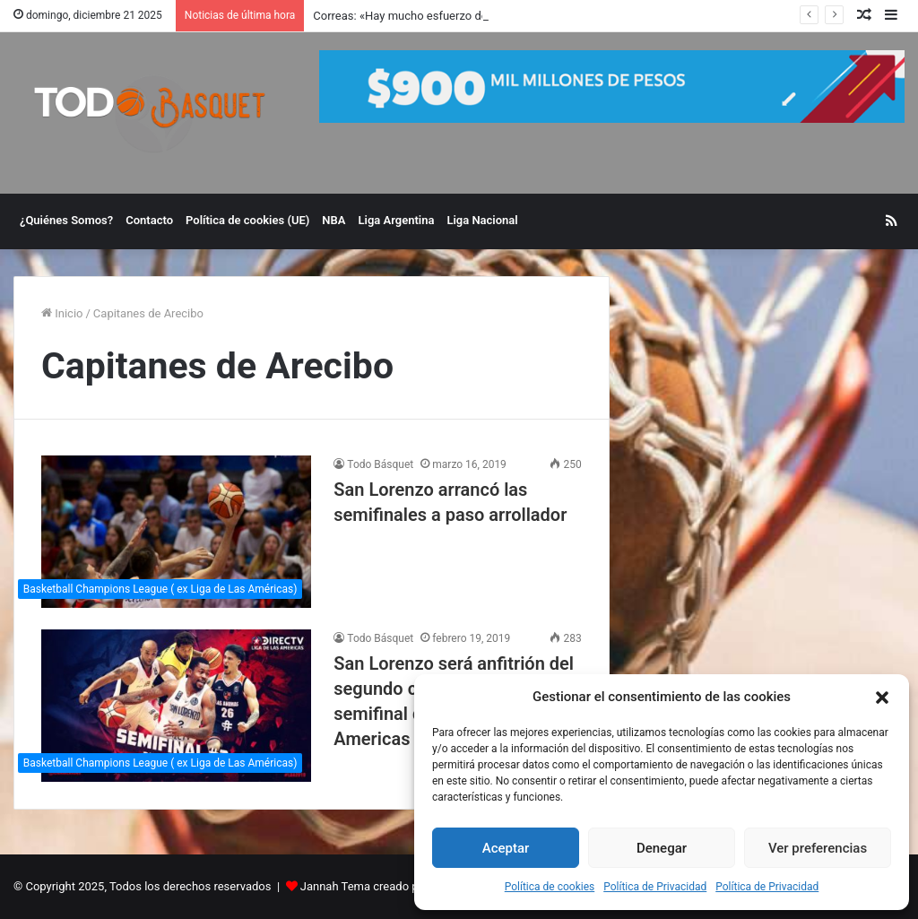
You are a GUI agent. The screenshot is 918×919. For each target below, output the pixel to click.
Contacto (149, 220)
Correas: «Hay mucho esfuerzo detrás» (413, 15)
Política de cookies (550, 886)
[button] (882, 698)
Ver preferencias (817, 848)
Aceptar (506, 848)
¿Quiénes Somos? (66, 220)
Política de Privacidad (654, 886)
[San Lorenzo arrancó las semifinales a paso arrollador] (176, 531)
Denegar (662, 848)
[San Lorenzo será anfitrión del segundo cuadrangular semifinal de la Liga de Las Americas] (176, 705)
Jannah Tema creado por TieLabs (386, 886)
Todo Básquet (380, 464)
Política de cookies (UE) (247, 220)
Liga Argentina (397, 220)
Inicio (61, 313)
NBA (333, 220)
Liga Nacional (481, 220)
